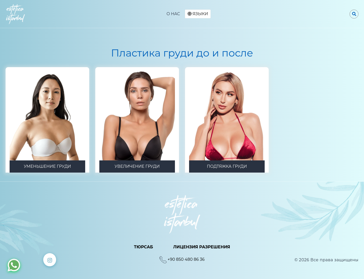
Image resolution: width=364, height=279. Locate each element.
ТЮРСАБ (143, 247)
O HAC (173, 13)
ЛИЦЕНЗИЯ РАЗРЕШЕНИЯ (201, 247)
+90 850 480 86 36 (186, 259)
